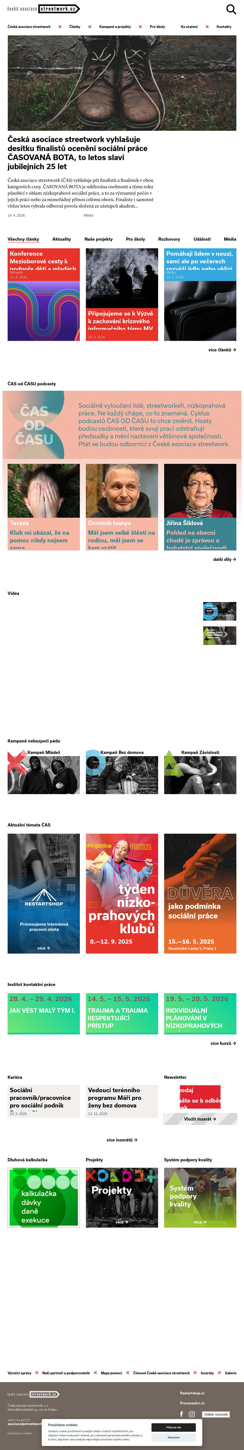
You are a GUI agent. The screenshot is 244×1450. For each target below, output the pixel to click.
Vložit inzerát (200, 1228)
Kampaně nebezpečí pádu (34, 796)
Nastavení (174, 1437)
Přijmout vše (173, 1427)
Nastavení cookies (20, 1433)
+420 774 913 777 (19, 1420)
